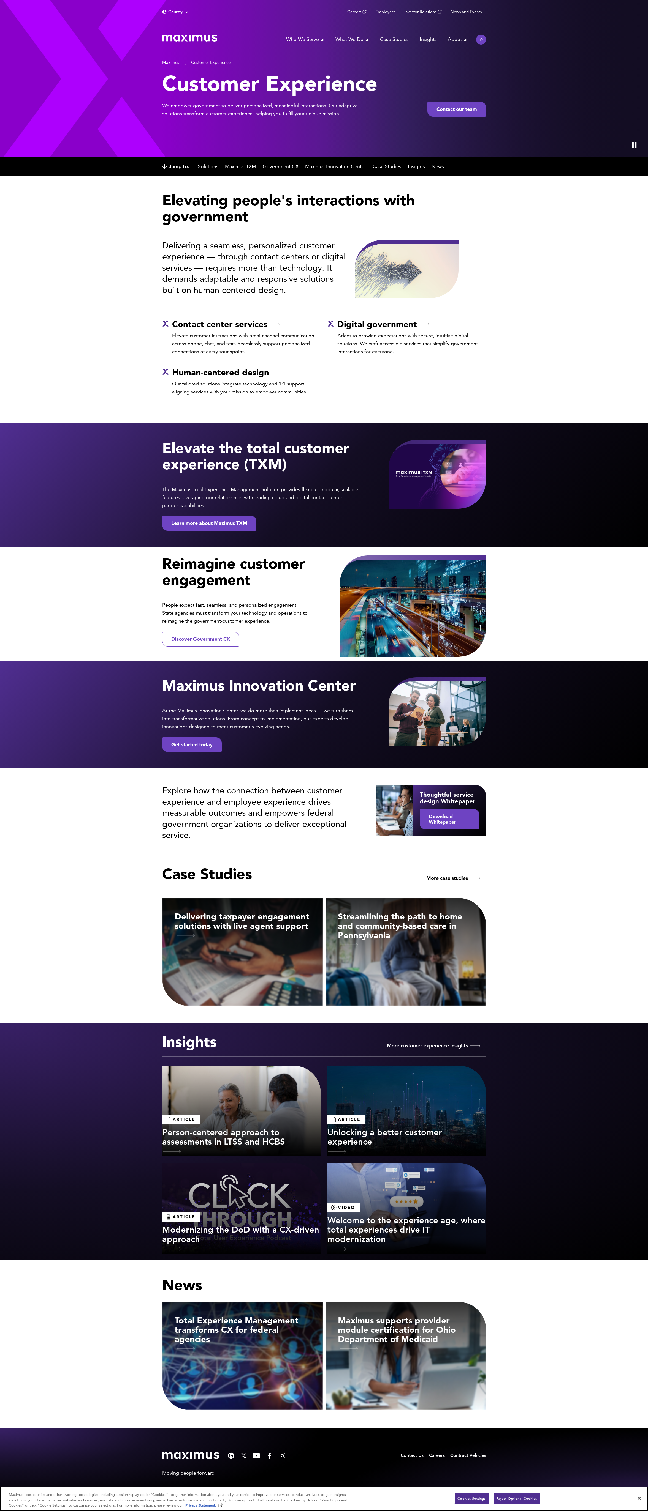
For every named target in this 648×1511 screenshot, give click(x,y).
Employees (385, 11)
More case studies (447, 878)
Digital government (377, 324)
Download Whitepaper (442, 819)
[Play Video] (634, 145)
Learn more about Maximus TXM (209, 523)
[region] (324, 1499)
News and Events (466, 11)
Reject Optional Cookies (517, 1498)
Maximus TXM (240, 166)
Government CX (281, 166)
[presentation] (157, 78)
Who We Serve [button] (302, 39)
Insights (428, 39)
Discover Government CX (200, 639)
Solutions (208, 166)
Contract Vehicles (468, 1455)
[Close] (639, 1498)
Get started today (192, 744)
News (438, 166)
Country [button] (175, 11)
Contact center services (219, 324)
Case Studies (394, 39)
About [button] (455, 39)
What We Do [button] (349, 39)
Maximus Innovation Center (335, 166)
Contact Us (412, 1455)
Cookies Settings (471, 1498)
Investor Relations (420, 11)
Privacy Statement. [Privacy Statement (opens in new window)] (201, 1505)
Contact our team (456, 109)
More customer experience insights (427, 1045)
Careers (354, 11)
